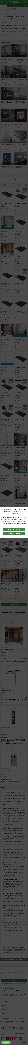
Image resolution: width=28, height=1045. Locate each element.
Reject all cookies (14, 529)
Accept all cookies (14, 533)
